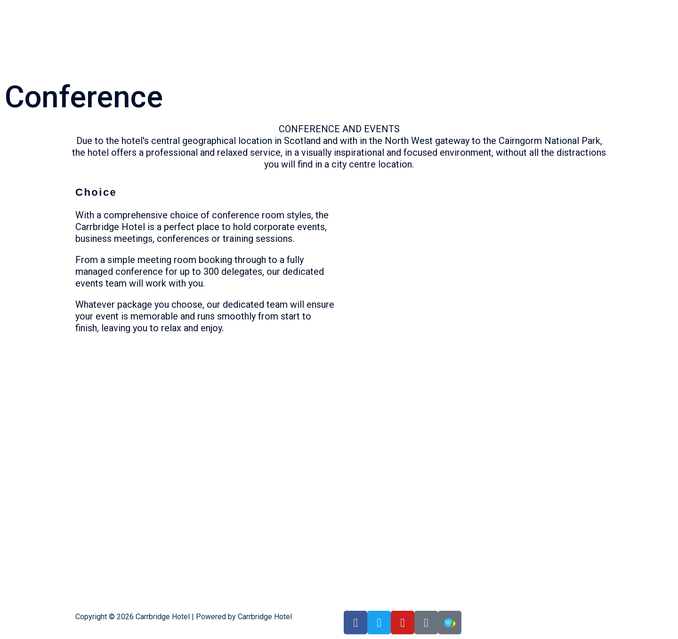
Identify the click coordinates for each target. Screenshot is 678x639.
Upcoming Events (553, 8)
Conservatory (469, 8)
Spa (588, 8)
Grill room (384, 8)
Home (353, 8)
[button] (356, 8)
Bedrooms (508, 8)
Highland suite (423, 8)
